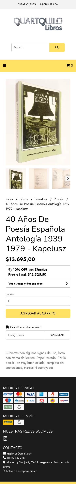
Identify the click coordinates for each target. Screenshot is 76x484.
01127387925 (14, 458)
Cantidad (10, 294)
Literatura (41, 199)
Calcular (57, 335)
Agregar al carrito (38, 313)
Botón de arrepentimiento (20, 471)
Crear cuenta (27, 4)
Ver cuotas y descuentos (25, 284)
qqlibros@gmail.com (17, 453)
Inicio (10, 199)
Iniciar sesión (49, 4)
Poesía (59, 199)
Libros (24, 199)
